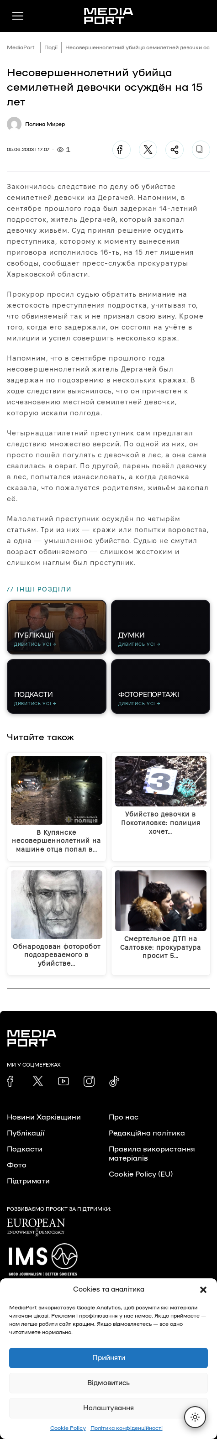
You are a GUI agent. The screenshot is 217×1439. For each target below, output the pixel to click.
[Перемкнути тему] (195, 1417)
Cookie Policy (68, 1428)
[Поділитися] (174, 150)
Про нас (123, 1117)
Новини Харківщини (44, 1117)
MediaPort (21, 47)
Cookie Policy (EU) (141, 1174)
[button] (203, 1289)
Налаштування (108, 1408)
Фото (16, 1165)
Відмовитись (108, 1383)
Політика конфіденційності (126, 1428)
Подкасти (24, 1149)
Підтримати (28, 1181)
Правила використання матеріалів (152, 1154)
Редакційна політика (147, 1133)
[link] (12, 1081)
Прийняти (108, 1358)
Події (51, 47)
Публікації (25, 1133)
